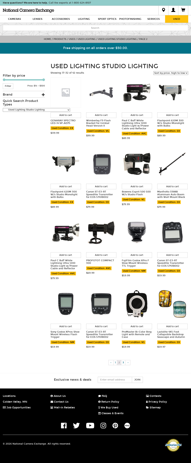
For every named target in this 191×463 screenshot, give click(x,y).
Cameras (14, 19)
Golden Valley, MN (15, 401)
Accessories (61, 19)
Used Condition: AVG (134, 133)
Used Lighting (87, 39)
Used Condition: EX (62, 128)
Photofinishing (130, 19)
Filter (8, 86)
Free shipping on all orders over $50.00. (95, 48)
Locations (9, 396)
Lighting (84, 19)
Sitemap (153, 407)
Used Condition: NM (134, 271)
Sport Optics (107, 19)
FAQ (102, 396)
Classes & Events (110, 413)
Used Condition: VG (98, 131)
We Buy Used (108, 407)
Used (176, 19)
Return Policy (108, 401)
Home (47, 39)
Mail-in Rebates (63, 407)
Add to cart (65, 115)
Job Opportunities (17, 407)
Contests (153, 396)
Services (153, 19)
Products (60, 39)
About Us (58, 396)
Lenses (37, 19)
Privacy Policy (156, 401)
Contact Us (59, 401)
